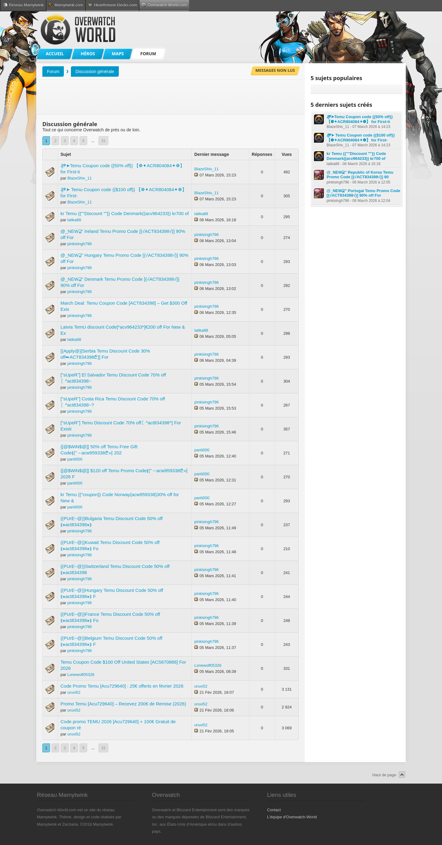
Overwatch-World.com (164, 5)
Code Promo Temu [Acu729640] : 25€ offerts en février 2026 (122, 686)
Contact (274, 810)
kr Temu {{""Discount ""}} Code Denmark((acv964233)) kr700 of (124, 213)
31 (103, 140)
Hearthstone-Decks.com (112, 5)
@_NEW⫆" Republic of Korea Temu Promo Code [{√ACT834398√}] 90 (360, 174)
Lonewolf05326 (80, 674)
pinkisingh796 (79, 243)
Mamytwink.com (65, 5)
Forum (53, 71)
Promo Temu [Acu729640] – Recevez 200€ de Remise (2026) (123, 703)
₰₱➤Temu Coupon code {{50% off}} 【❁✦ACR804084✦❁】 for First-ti (360, 119)
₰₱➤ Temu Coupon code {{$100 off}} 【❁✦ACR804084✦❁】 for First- (361, 137)
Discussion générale (95, 71)
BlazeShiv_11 (79, 178)
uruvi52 (73, 692)
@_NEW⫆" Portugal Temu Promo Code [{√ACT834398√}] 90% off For (363, 193)
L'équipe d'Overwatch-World (292, 817)
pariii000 (74, 459)
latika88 (74, 220)
